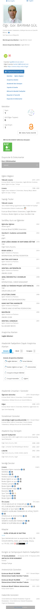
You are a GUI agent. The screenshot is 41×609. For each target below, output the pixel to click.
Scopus (31, 351)
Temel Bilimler (25, 361)
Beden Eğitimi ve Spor (13, 367)
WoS (19, 351)
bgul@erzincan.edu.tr (17, 62)
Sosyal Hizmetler (11, 378)
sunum (6, 165)
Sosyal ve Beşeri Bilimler (14, 372)
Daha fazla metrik (27, 133)
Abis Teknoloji (18, 607)
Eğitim (24, 378)
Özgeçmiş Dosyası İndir (14, 72)
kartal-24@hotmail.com (20, 64)
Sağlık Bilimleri (10, 361)
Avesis (7, 351)
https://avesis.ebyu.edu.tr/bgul (18, 66)
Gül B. (3, 535)
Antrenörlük (30, 367)
